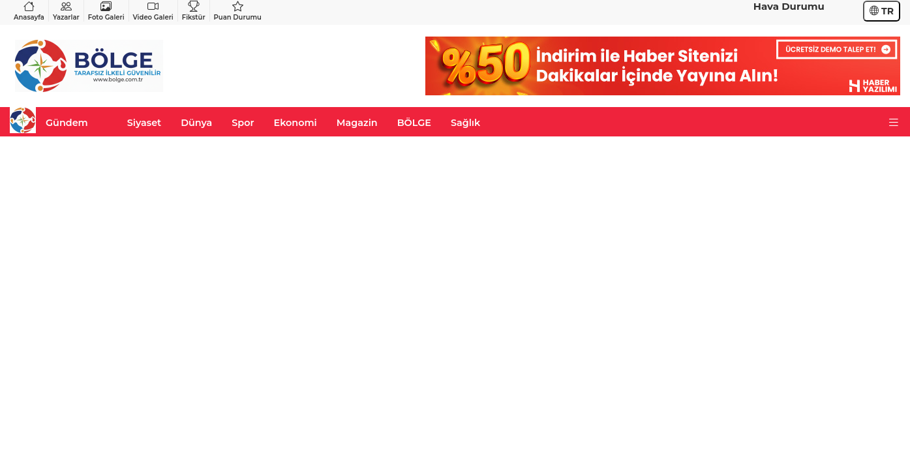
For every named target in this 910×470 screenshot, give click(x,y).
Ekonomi (295, 123)
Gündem (67, 123)
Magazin (357, 123)
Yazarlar (66, 11)
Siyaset (144, 123)
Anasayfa (29, 11)
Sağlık (465, 123)
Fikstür (193, 11)
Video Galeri (153, 11)
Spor (243, 123)
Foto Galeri (106, 11)
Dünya (196, 123)
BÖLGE (414, 123)
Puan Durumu (238, 11)
